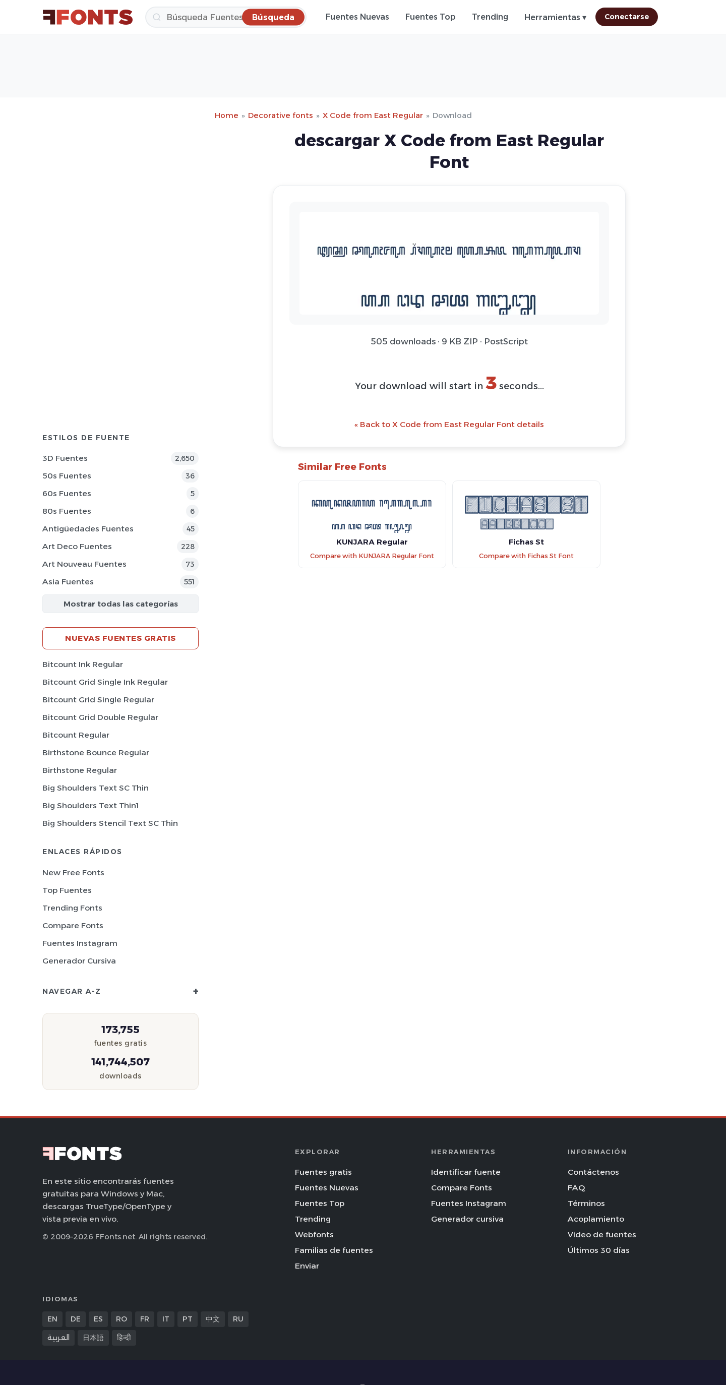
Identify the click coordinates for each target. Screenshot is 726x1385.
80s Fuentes (66, 511)
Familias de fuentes (334, 1250)
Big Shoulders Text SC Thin (95, 788)
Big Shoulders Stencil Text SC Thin (110, 823)
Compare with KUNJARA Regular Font (372, 556)
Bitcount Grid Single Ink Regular (105, 682)
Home (226, 115)
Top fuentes (67, 890)
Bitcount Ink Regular (82, 664)
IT (165, 1318)
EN (52, 1318)
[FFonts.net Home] (87, 17)
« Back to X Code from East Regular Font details (449, 424)
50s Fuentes (66, 475)
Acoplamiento (596, 1219)
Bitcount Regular (75, 735)
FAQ (576, 1187)
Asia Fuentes (68, 581)
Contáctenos (593, 1172)
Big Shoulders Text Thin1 (90, 805)
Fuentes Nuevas (357, 17)
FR (144, 1318)
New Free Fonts (73, 872)
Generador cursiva (79, 961)
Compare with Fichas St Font (526, 556)
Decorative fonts (280, 115)
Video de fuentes (602, 1234)
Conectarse (626, 16)
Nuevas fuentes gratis (120, 638)
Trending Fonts (72, 908)
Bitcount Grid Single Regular (98, 699)
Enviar (307, 1266)
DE (76, 1318)
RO (121, 1318)
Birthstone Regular (79, 770)
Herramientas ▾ (555, 17)
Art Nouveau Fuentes (84, 564)
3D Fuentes (65, 458)
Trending (490, 17)
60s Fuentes (66, 493)
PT (188, 1318)
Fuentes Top (430, 17)
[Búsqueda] (226, 17)
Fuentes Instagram (79, 943)
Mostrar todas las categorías (121, 604)
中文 (213, 1318)
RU (238, 1318)
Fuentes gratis (323, 1172)
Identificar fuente (466, 1172)
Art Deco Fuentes (77, 546)
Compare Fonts (72, 925)
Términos (586, 1203)
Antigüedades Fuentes (88, 528)
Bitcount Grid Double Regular (100, 717)
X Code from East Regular (373, 115)
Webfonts (314, 1234)
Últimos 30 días (599, 1250)
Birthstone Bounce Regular (95, 752)
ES (98, 1318)
